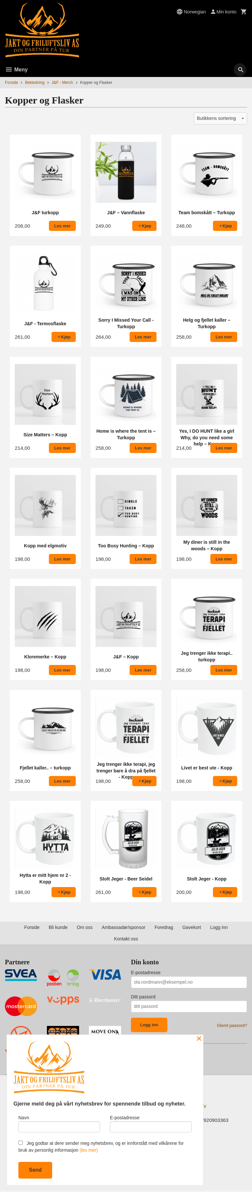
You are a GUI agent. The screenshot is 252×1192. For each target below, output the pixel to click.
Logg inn (219, 927)
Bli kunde (58, 927)
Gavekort (191, 927)
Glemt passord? (232, 1025)
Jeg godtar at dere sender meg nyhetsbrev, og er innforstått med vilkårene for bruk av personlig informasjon (101, 1147)
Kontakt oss (126, 938)
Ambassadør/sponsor (123, 927)
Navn (59, 1122)
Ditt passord (143, 996)
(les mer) (89, 1150)
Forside (11, 82)
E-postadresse (145, 972)
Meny (16, 69)
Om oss (85, 927)
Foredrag (164, 927)
